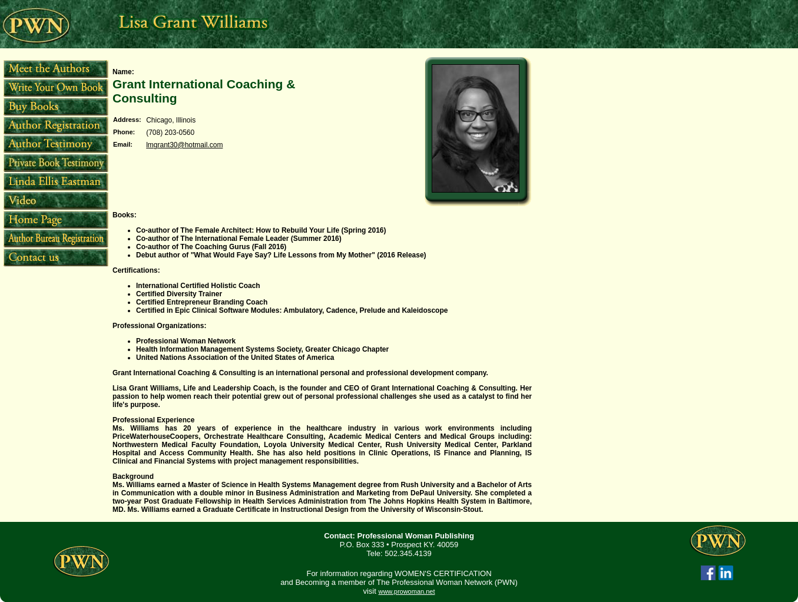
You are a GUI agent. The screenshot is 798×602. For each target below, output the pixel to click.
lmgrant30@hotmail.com (184, 145)
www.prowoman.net (406, 591)
